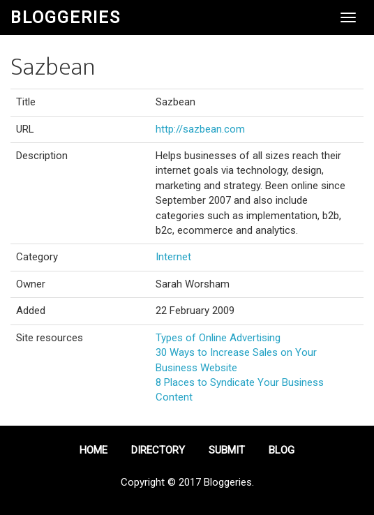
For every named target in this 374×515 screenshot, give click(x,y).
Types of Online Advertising (218, 337)
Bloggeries (65, 17)
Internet (173, 257)
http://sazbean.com (200, 129)
